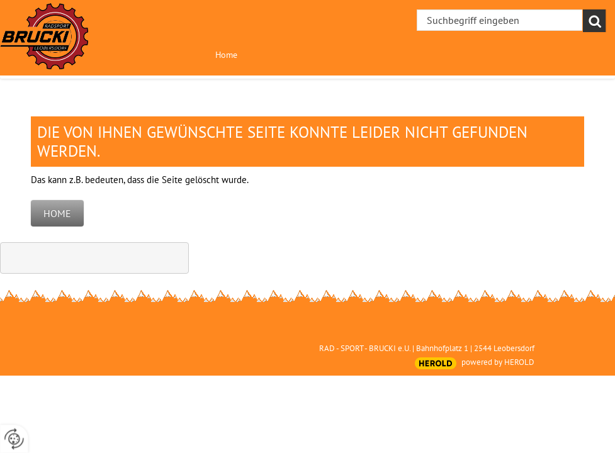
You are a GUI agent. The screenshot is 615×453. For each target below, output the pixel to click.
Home (226, 54)
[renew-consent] (14, 439)
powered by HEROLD (497, 362)
